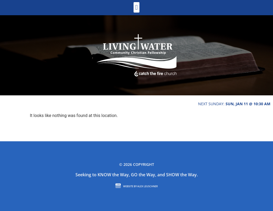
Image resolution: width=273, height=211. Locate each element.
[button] (137, 7)
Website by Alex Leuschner (140, 186)
